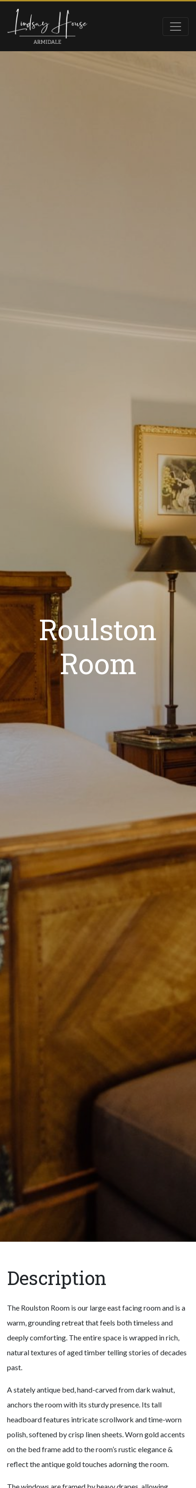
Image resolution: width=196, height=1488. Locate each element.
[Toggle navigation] (176, 26)
